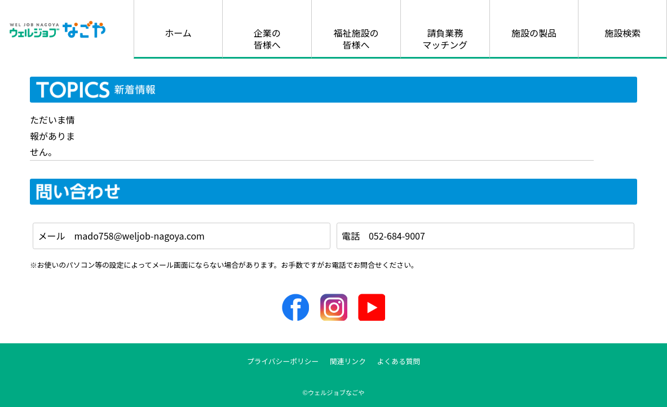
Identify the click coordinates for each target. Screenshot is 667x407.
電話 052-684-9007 (383, 235)
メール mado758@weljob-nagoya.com (121, 235)
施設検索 (622, 32)
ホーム (178, 32)
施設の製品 (533, 32)
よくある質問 (399, 361)
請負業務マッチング (444, 38)
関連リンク (348, 361)
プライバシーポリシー (283, 361)
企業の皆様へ (267, 38)
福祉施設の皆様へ (355, 38)
